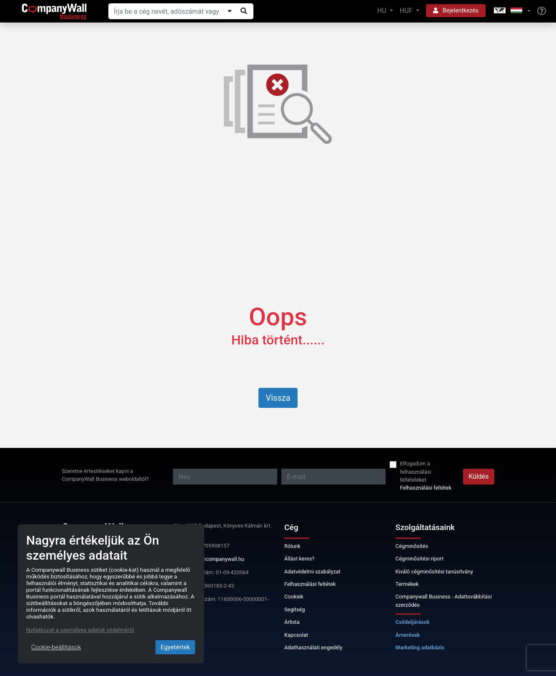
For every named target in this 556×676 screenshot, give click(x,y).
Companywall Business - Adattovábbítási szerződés (444, 600)
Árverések (408, 635)
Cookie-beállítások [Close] (56, 647)
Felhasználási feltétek (425, 488)
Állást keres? (299, 558)
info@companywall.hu (218, 559)
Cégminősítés (412, 546)
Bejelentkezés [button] (455, 10)
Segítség (294, 609)
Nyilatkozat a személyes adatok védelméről (80, 629)
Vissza (277, 398)
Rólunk (292, 546)
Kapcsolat (296, 635)
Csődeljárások (413, 622)
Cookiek (293, 596)
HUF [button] (407, 11)
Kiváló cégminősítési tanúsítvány (434, 571)
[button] (511, 11)
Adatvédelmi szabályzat (312, 571)
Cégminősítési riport (419, 558)
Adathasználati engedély (313, 647)
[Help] (541, 11)
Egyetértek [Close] (175, 647)
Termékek (407, 584)
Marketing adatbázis (420, 647)
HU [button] (382, 11)
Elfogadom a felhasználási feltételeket (415, 471)
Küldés (478, 476)
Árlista (292, 622)
